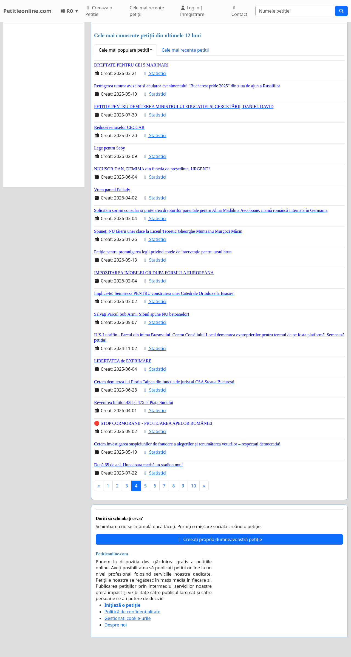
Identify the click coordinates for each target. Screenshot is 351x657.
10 (193, 486)
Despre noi (115, 625)
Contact (239, 11)
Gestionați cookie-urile (127, 618)
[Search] (295, 11)
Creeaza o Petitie (98, 11)
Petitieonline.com (27, 11)
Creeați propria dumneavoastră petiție (219, 539)
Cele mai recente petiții (147, 11)
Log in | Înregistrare (192, 11)
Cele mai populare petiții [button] (124, 50)
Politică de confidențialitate (132, 612)
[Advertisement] (43, 104)
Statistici (154, 73)
